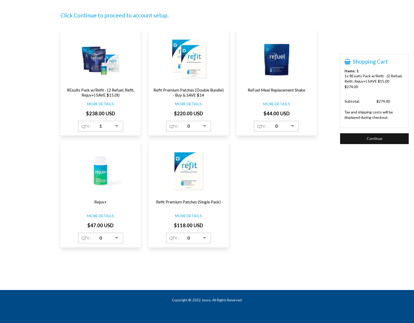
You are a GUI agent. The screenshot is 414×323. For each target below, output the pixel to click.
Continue (374, 138)
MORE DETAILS (100, 104)
